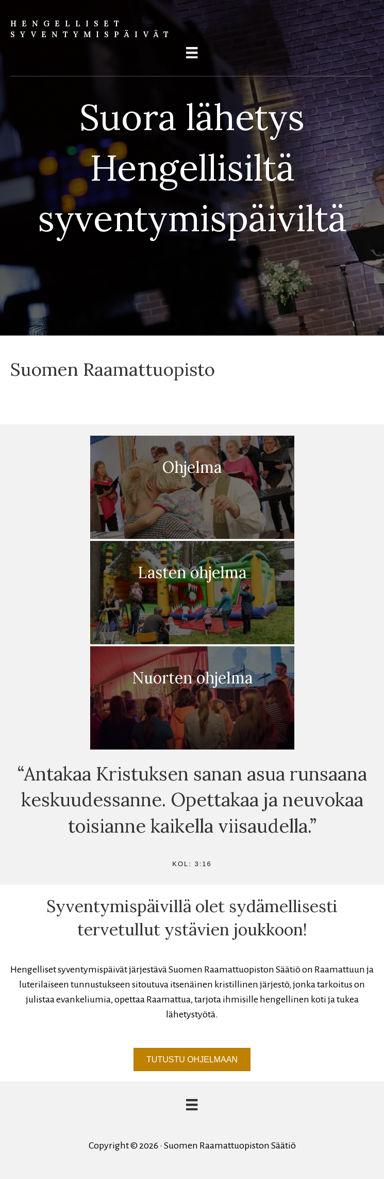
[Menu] (192, 53)
